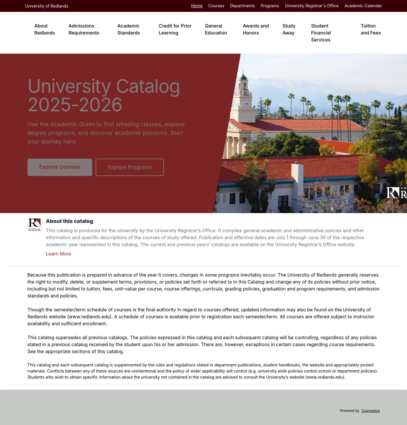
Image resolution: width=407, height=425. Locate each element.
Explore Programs (130, 167)
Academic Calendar (363, 5)
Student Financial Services (321, 33)
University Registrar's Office (311, 5)
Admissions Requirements (84, 29)
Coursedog (371, 410)
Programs (270, 5)
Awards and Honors (256, 29)
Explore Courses (59, 167)
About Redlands (44, 29)
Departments (242, 5)
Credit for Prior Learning (175, 29)
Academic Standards (128, 29)
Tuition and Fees (371, 29)
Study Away (288, 29)
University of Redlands (46, 5)
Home (196, 5)
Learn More (58, 254)
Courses (216, 5)
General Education (216, 29)
